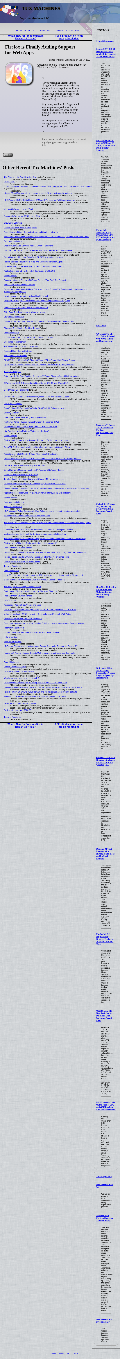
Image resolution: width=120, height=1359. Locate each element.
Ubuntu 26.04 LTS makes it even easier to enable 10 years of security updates (38, 193)
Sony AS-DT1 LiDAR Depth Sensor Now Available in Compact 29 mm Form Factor (106, 53)
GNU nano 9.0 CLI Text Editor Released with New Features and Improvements (105, 337)
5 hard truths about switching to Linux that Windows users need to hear (34, 580)
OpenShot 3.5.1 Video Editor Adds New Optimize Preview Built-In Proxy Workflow (106, 592)
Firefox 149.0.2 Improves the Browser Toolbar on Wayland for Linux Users (105, 939)
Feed (77, 30)
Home (19, 30)
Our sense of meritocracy (15, 342)
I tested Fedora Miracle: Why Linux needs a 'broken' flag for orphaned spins (36, 557)
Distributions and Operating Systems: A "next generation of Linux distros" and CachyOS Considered (47, 488)
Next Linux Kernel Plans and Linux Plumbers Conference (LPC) (31, 422)
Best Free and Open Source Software (20, 703)
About (27, 30)
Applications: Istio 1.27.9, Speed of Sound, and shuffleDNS (29, 271)
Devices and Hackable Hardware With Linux (23, 619)
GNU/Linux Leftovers (13, 223)
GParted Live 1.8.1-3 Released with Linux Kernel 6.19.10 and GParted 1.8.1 (105, 761)
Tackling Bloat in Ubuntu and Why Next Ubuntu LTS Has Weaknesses (34, 479)
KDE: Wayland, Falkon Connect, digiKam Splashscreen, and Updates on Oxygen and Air (42, 511)
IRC (34, 30)
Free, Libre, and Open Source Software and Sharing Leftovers (31, 232)
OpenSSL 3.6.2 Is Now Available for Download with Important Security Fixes (105, 1016)
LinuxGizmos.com (105, 41)
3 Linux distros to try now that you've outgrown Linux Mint (29, 337)
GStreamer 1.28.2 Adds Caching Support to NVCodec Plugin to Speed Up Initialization (105, 673)
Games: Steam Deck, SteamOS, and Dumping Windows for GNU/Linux (35, 484)
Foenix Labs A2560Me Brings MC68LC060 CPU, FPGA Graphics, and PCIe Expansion (105, 235)
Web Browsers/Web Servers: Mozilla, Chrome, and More (28, 246)
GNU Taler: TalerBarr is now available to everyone (25, 312)
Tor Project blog (104, 1176)
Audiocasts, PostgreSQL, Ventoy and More (22, 605)
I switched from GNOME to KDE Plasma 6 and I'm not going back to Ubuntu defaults (40, 692)
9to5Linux (101, 325)
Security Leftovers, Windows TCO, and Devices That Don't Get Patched (35, 280)
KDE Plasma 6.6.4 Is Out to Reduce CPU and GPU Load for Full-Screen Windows (106, 1106)
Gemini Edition (45, 30)
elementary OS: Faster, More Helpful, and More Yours (27, 516)
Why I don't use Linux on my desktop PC (21, 678)
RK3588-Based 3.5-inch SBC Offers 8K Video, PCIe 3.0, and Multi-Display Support (105, 145)
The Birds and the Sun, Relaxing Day (20, 177)
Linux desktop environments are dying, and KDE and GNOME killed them (35, 683)
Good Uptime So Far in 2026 (16, 390)
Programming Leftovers (14, 241)
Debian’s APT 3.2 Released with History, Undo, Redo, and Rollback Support (105, 854)
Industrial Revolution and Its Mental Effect (22, 561)
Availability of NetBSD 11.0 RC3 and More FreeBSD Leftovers (31, 454)
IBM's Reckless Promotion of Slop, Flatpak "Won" (25, 465)
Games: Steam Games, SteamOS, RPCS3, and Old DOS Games (32, 632)
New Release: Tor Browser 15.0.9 (104, 1320)
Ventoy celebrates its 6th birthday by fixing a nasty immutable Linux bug (35, 534)
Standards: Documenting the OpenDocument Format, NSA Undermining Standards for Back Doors (46, 236)
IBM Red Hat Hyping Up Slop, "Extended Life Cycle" (26, 431)
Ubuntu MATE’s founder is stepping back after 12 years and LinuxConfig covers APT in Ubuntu (45, 552)
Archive (69, 30)
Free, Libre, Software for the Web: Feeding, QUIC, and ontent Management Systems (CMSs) (44, 623)
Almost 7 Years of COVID (15, 667)
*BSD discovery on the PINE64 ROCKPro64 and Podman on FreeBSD (34, 266)
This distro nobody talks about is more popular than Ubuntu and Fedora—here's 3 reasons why (45, 538)
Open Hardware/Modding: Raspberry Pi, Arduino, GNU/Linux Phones (34, 470)
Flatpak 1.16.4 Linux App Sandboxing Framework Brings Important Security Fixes (105, 509)
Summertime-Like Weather (15, 355)
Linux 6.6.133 (10, 600)
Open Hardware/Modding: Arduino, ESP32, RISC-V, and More (30, 426)
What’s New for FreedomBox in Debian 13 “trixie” (25, 37)
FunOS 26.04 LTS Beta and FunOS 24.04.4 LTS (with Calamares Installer (36, 408)
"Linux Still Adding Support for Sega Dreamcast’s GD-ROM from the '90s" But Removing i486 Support (48, 186)
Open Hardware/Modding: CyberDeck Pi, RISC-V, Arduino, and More (33, 257)
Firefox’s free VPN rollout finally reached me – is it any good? (30, 543)
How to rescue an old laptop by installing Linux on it (26, 296)
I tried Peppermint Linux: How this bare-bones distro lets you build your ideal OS (38, 529)
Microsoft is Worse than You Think (18, 209)
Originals (59, 30)
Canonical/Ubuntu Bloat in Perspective (20, 227)
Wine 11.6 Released (12, 641)
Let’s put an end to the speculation (19, 671)
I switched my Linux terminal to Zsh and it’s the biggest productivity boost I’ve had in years (43, 687)
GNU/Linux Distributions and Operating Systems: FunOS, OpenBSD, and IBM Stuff (40, 609)
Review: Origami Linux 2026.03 (17, 710)
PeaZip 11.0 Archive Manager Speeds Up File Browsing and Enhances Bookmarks (39, 653)
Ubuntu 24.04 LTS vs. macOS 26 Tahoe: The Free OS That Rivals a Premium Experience (42, 458)
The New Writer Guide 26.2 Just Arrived (21, 346)
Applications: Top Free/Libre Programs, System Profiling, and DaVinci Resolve (38, 493)
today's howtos (10, 275)
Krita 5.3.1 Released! (13, 506)
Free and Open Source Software (18, 351)
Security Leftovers (12, 413)
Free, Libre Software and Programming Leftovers (25, 417)
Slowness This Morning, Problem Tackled (22, 328)
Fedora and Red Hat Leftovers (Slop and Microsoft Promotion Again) (33, 262)
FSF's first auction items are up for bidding (69, 37)
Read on (8, 155)
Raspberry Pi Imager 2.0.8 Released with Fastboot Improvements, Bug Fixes (37, 301)
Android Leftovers (11, 333)
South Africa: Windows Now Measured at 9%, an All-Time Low (31, 591)
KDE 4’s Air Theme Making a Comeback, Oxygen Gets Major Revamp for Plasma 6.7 (40, 646)
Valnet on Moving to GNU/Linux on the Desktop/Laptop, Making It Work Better (37, 614)
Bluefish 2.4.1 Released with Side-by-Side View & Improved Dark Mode (35, 696)
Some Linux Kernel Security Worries (19, 285)
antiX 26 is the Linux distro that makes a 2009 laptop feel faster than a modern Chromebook (43, 575)
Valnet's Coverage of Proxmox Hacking (21, 474)
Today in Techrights (12, 371)
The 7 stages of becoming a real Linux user (22, 586)
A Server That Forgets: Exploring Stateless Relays (104, 1218)
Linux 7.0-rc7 (9, 182)
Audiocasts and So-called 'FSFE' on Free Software (26, 307)
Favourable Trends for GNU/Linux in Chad (22, 216)
